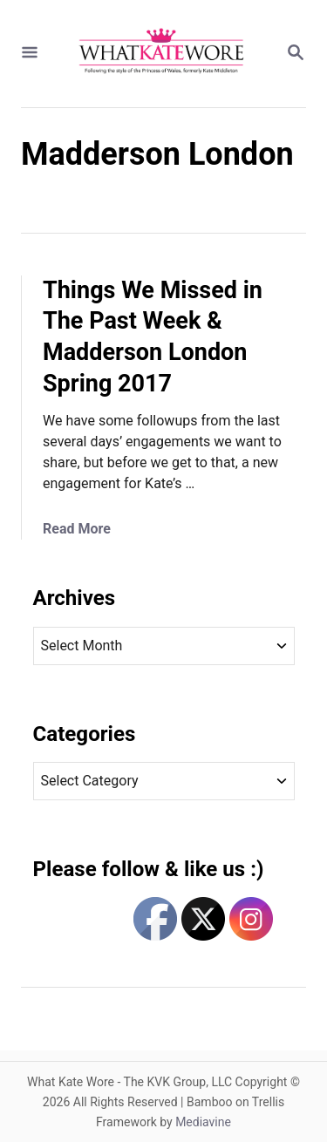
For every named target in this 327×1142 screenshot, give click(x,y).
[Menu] (29, 53)
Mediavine (203, 1122)
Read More (77, 528)
